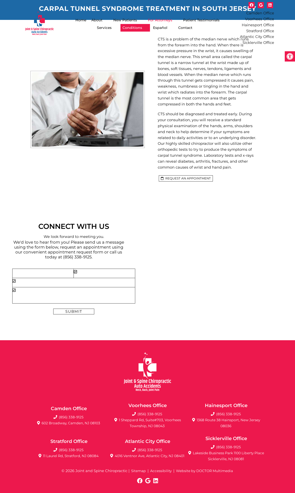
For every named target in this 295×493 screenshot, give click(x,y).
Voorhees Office (259, 19)
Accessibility (159, 471)
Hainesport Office (258, 25)
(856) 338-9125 (77, 256)
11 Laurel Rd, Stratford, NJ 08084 (70, 456)
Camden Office (260, 13)
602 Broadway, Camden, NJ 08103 (71, 423)
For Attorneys (160, 20)
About (96, 20)
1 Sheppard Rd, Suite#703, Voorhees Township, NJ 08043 (150, 423)
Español (160, 28)
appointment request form (75, 252)
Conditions (132, 28)
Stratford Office (260, 31)
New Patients (125, 20)
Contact (185, 28)
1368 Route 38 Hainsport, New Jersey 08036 (228, 423)
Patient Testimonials (201, 20)
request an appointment (186, 178)
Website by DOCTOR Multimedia (205, 471)
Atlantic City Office (257, 37)
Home (80, 20)
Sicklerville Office (258, 43)
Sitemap (136, 471)
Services (104, 28)
